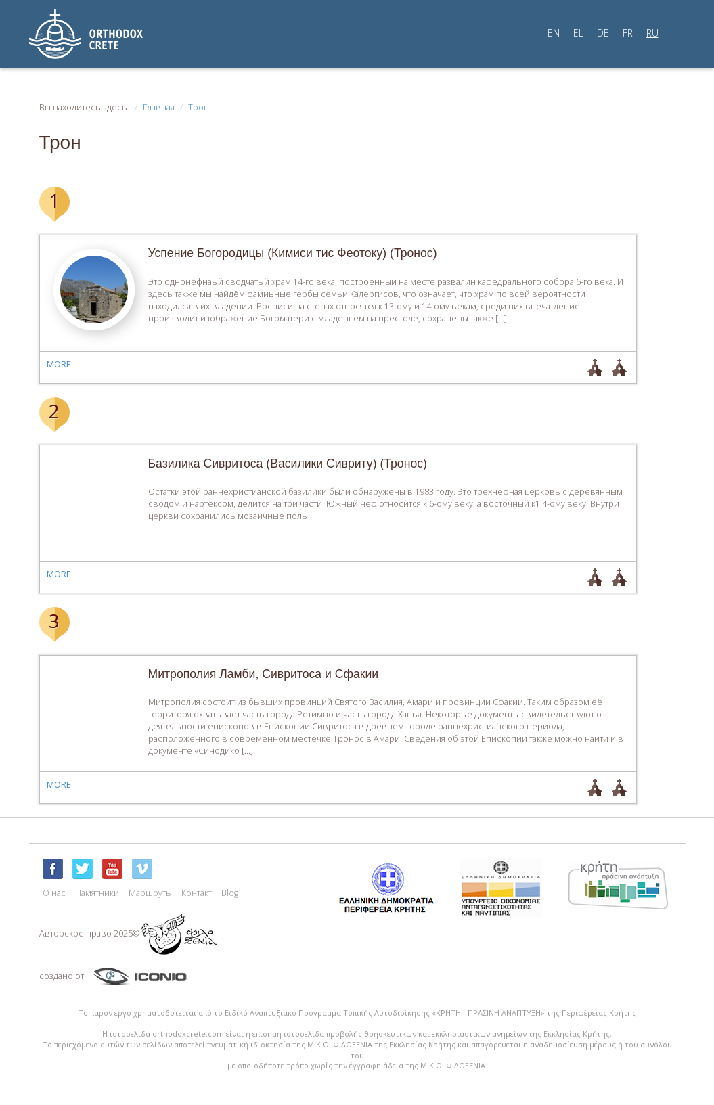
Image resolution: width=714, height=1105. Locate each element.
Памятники (97, 893)
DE (603, 32)
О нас (54, 893)
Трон (198, 107)
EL (578, 32)
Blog (229, 893)
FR (628, 32)
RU (652, 32)
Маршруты (150, 893)
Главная (159, 107)
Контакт (196, 893)
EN (554, 32)
